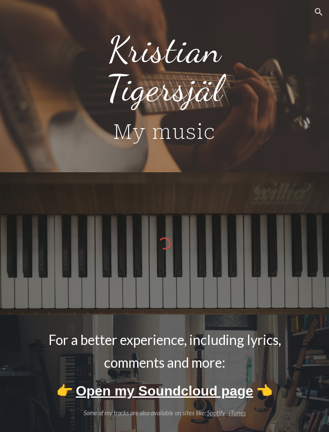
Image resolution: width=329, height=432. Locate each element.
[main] (164, 86)
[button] (318, 12)
